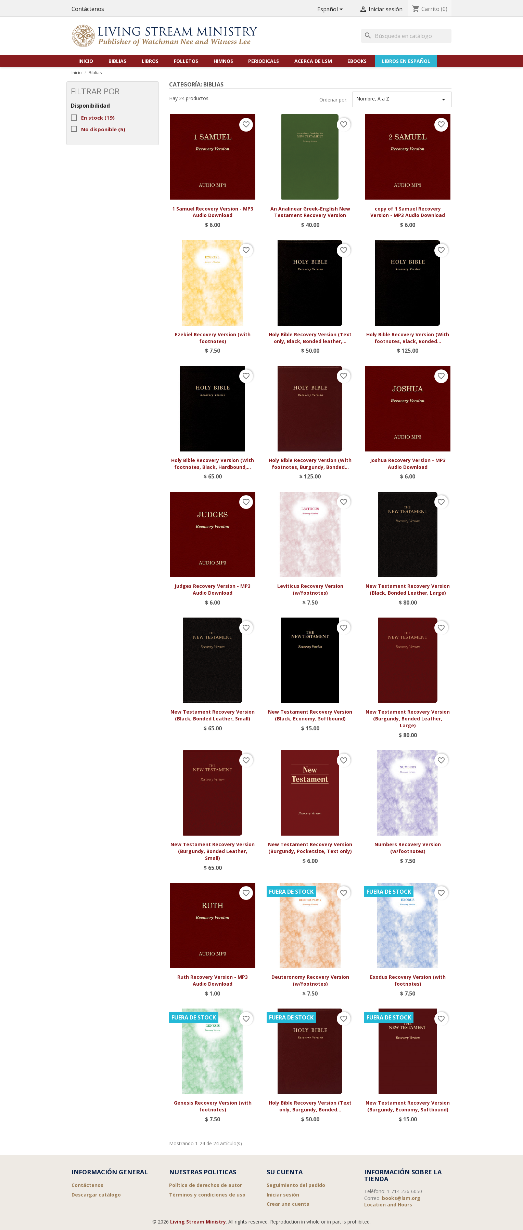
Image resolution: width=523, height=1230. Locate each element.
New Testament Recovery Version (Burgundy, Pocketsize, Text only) (310, 847)
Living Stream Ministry (198, 1221)
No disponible (103, 129)
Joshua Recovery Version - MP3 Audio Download (408, 463)
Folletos (186, 61)
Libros (150, 61)
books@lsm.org (401, 1198)
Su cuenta (285, 1172)
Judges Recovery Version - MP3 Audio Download (213, 589)
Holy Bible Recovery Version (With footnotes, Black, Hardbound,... (212, 463)
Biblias (117, 61)
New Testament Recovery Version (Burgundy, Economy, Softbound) (408, 1106)
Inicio (85, 61)
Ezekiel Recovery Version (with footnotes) (213, 337)
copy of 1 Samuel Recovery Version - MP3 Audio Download (407, 212)
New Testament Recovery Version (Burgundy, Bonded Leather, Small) (212, 851)
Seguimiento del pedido (296, 1185)
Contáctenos (88, 9)
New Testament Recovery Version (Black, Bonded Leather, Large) (408, 589)
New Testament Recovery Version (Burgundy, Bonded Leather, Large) (408, 718)
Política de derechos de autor (205, 1185)
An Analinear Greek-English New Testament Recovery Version (310, 212)
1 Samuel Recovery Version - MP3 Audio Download (212, 212)
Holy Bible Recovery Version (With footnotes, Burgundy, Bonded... (310, 463)
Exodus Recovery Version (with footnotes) (408, 980)
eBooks (357, 61)
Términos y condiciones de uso (207, 1194)
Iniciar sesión (283, 1194)
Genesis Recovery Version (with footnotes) (213, 1106)
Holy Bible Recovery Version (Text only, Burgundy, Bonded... (310, 1106)
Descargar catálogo (96, 1194)
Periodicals (263, 61)
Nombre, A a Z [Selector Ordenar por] (402, 99)
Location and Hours (388, 1204)
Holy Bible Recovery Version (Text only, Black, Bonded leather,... (310, 337)
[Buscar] (406, 36)
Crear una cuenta (288, 1204)
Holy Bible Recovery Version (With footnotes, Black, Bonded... (407, 337)
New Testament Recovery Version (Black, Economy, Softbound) (310, 715)
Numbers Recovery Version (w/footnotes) (407, 847)
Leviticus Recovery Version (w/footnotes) (310, 589)
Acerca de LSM (313, 61)
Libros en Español (406, 61)
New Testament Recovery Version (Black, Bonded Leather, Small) (212, 715)
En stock (98, 117)
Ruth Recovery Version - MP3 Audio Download (212, 980)
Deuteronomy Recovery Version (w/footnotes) (310, 980)
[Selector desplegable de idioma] (331, 9)
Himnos (223, 61)
